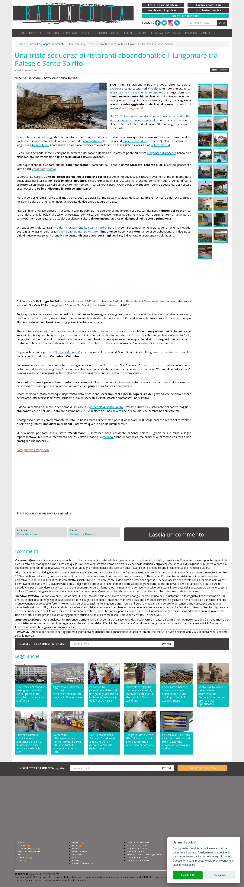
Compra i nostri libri (137, 857)
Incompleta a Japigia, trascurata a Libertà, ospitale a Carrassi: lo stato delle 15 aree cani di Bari (139, 693)
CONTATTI (208, 33)
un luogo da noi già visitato (79, 231)
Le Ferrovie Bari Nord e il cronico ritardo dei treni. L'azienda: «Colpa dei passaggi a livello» (176, 741)
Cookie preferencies (82, 863)
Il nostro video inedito (202, 768)
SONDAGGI (77, 854)
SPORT (86, 33)
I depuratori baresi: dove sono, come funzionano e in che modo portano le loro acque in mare (175, 693)
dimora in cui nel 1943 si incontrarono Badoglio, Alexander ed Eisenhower (111, 301)
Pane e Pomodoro (135, 141)
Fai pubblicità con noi (137, 848)
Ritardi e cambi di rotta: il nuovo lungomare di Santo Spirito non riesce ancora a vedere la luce (28, 743)
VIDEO (177, 33)
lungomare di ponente (161, 153)
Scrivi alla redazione (137, 845)
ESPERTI (142, 33)
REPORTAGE (70, 33)
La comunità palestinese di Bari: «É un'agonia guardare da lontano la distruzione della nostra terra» (103, 693)
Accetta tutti (187, 875)
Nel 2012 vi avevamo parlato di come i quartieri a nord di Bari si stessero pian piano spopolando (150, 118)
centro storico (92, 141)
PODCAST (191, 33)
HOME (20, 33)
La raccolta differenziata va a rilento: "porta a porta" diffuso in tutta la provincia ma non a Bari (67, 743)
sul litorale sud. (160, 145)
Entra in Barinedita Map (138, 860)
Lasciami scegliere (184, 864)
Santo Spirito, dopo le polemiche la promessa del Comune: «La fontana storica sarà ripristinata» (212, 695)
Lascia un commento (176, 534)
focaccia (108, 437)
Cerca (222, 22)
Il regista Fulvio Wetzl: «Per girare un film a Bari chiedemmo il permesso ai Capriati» (140, 740)
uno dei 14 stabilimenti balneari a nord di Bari (83, 227)
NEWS (20, 860)
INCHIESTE (35, 33)
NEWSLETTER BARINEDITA (42, 644)
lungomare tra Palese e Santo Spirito (136, 92)
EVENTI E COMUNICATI (29, 851)
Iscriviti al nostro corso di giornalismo (145, 854)
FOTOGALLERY (160, 33)
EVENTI (128, 33)
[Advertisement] (104, 269)
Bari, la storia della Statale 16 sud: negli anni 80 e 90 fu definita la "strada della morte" (102, 741)
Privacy (75, 860)
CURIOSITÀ (52, 33)
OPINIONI (101, 33)
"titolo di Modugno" (67, 352)
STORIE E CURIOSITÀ (28, 848)
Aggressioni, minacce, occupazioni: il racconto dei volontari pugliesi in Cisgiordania (67, 692)
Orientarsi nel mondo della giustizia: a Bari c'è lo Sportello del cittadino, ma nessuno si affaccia (30, 693)
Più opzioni (220, 875)
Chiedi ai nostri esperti (138, 842)
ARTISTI (115, 33)
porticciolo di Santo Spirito (106, 407)
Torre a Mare (40, 145)
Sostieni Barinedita (136, 851)
